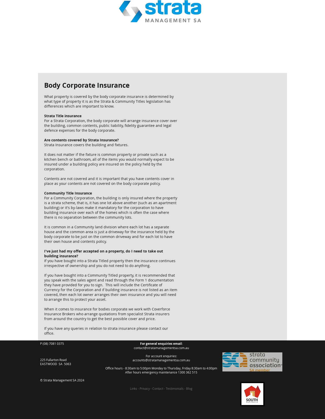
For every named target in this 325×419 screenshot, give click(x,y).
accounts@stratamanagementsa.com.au (161, 360)
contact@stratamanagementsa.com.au (161, 348)
